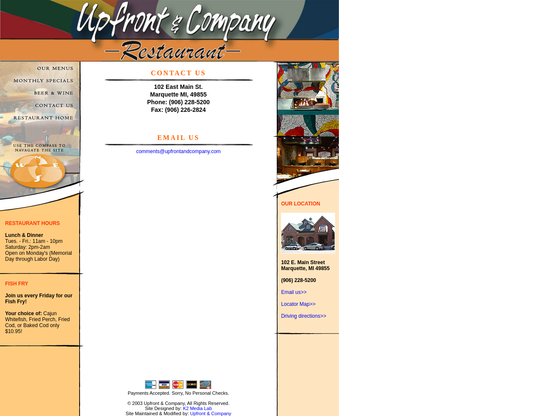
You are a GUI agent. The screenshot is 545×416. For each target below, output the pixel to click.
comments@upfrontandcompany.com (178, 151)
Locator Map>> (298, 304)
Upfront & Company (211, 413)
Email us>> (294, 292)
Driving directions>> (303, 316)
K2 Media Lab (197, 408)
